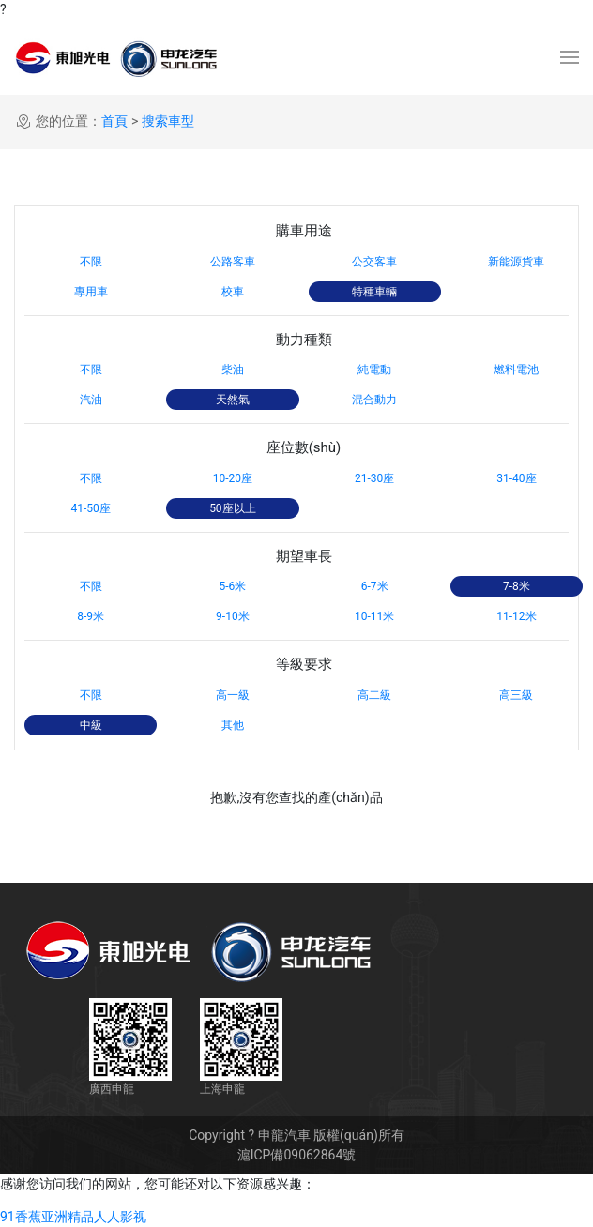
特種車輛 (374, 291)
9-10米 (233, 616)
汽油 (91, 399)
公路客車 (232, 261)
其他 (232, 725)
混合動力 (374, 399)
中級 (91, 725)
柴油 (232, 369)
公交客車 (374, 261)
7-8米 (516, 586)
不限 (91, 261)
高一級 (233, 695)
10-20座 (232, 478)
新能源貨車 (516, 261)
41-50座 (90, 508)
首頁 (114, 121)
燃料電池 (516, 369)
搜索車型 (168, 121)
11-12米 (516, 616)
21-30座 (374, 478)
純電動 (374, 369)
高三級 (516, 695)
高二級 (374, 695)
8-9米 (90, 616)
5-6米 (232, 586)
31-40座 (516, 478)
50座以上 (232, 508)
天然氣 (233, 399)
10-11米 (374, 616)
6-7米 (374, 586)
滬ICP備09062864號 (297, 1154)
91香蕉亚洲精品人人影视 (73, 1216)
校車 (232, 291)
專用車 (91, 291)
